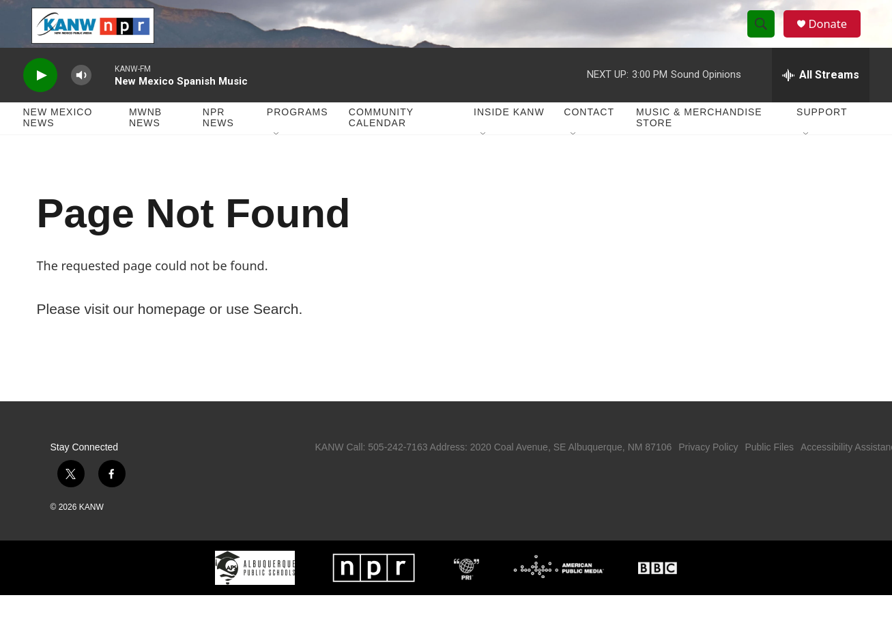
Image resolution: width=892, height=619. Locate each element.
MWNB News (145, 142)
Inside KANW (509, 136)
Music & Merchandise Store (699, 142)
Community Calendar (381, 142)
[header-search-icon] (765, 36)
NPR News (218, 142)
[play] (40, 99)
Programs (297, 136)
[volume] (81, 99)
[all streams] (820, 99)
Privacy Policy (708, 470)
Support (821, 136)
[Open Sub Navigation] (277, 158)
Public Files (769, 470)
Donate (835, 36)
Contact (589, 136)
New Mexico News (58, 142)
